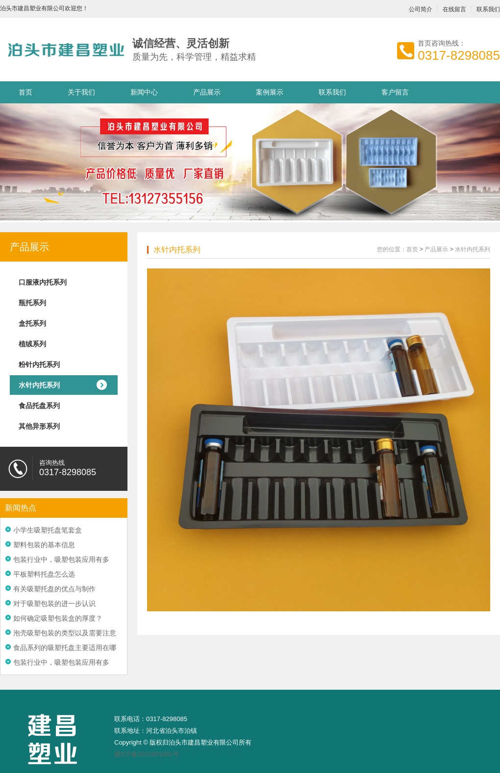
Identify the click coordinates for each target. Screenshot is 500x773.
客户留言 (395, 92)
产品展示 (207, 92)
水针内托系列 (39, 385)
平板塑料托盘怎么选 (44, 574)
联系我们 (332, 92)
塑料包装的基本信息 (44, 545)
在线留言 (454, 9)
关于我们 (81, 92)
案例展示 (269, 92)
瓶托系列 (32, 303)
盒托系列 (32, 323)
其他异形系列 (39, 426)
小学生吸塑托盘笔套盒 (47, 530)
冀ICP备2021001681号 (146, 754)
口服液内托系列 (43, 282)
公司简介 (420, 9)
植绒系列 (32, 344)
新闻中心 (144, 92)
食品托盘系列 (39, 406)
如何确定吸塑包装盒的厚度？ (57, 618)
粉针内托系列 (39, 364)
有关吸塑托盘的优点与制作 (54, 589)
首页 (25, 92)
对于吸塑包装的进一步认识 (54, 603)
